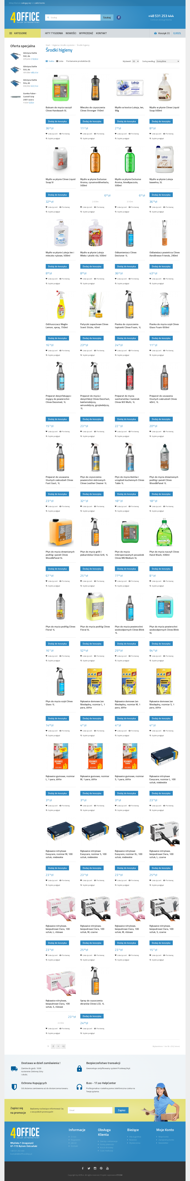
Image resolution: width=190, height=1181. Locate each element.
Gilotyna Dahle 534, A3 (30, 81)
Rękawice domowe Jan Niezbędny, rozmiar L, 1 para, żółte (92, 704)
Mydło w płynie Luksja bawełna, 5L (161, 181)
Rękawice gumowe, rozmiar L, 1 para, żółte (60, 778)
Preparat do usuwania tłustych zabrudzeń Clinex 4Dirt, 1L (163, 399)
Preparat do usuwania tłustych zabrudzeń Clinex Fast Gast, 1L (59, 480)
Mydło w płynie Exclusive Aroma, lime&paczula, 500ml (128, 182)
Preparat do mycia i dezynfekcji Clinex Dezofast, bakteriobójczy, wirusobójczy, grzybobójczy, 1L (95, 402)
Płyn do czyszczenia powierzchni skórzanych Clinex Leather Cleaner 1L (93, 480)
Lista (59, 61)
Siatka (50, 61)
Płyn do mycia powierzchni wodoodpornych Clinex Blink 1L (129, 629)
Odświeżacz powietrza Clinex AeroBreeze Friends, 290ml (164, 254)
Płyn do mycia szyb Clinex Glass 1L (59, 703)
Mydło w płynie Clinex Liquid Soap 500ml (164, 109)
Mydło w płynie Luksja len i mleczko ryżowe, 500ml (60, 254)
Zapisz (121, 1110)
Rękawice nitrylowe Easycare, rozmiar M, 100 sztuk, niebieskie (59, 854)
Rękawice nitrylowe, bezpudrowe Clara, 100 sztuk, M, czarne (92, 929)
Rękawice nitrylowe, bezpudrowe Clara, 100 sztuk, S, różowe (58, 1003)
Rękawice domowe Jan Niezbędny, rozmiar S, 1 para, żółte (161, 704)
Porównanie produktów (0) (78, 61)
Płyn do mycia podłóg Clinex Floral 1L (60, 628)
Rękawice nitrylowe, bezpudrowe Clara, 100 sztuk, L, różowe (58, 929)
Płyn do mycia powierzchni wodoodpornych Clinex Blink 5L (164, 629)
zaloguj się (26, 3)
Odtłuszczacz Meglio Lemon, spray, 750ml (57, 326)
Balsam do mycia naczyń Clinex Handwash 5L (59, 109)
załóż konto (39, 3)
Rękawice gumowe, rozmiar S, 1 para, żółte (129, 778)
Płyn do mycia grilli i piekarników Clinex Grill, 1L (94, 553)
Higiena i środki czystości (63, 45)
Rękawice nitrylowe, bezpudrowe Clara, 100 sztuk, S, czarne (161, 929)
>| (63, 1046)
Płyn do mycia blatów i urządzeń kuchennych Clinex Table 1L (129, 480)
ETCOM (119, 1175)
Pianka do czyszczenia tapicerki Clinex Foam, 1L (128, 326)
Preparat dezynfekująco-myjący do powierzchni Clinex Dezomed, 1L (59, 399)
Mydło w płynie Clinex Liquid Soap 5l (60, 181)
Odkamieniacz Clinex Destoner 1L (125, 254)
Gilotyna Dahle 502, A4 (30, 54)
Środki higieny (83, 45)
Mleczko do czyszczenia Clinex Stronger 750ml (92, 109)
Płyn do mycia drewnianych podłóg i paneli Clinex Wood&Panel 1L (163, 480)
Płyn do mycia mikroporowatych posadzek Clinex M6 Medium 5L (129, 555)
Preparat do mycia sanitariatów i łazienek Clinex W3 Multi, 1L (127, 399)
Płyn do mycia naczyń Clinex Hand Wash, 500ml (164, 553)
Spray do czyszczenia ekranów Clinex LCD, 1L (92, 1002)
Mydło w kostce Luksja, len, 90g (129, 109)
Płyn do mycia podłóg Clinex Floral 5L (95, 628)
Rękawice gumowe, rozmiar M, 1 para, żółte (94, 778)
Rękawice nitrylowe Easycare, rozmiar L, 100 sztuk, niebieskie (162, 779)
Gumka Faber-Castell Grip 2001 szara (30, 96)
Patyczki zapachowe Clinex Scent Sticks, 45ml (94, 326)
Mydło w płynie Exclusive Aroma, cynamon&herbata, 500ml (94, 182)
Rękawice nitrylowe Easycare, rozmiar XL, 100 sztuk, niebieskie (128, 854)
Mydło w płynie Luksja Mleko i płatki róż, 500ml (93, 254)
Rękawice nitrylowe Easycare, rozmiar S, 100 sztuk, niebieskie (93, 854)
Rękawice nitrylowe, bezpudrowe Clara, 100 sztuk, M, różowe (127, 929)
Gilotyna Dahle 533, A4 (30, 68)
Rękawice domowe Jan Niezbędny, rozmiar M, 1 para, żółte (127, 704)
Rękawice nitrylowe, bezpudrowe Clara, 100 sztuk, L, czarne (161, 854)
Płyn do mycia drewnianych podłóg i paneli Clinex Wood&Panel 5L (60, 555)
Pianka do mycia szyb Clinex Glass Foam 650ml (164, 326)
